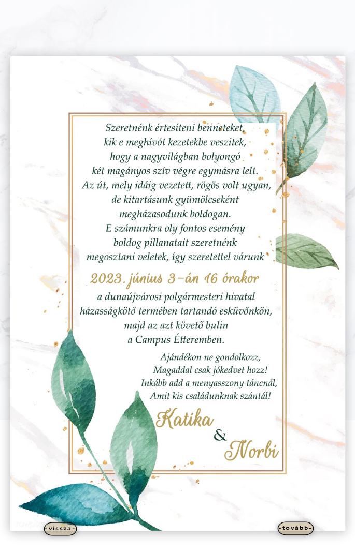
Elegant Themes (161, 543)
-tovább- (295, 528)
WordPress (220, 543)
